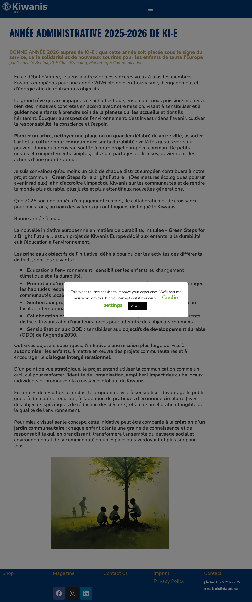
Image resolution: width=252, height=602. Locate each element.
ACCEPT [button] (137, 306)
